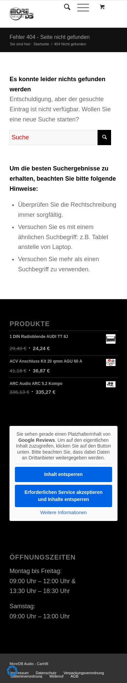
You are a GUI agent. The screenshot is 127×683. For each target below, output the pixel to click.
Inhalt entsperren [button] (63, 474)
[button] (12, 671)
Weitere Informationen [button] (63, 512)
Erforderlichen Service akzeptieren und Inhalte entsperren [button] (63, 495)
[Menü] (79, 7)
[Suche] (63, 7)
